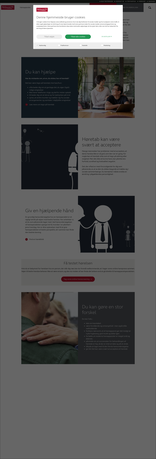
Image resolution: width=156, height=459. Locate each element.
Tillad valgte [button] (49, 37)
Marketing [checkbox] (105, 45)
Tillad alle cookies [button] (78, 37)
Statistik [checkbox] (83, 45)
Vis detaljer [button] (106, 36)
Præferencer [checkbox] (63, 45)
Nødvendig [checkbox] (41, 45)
